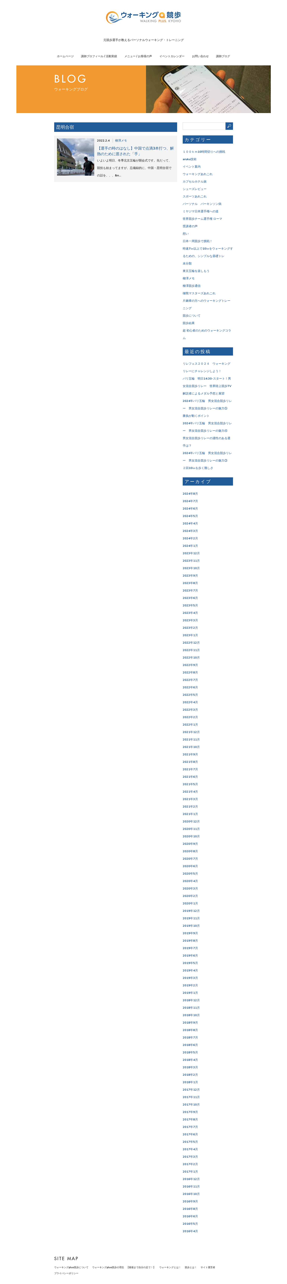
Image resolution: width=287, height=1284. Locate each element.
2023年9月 (190, 576)
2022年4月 (190, 702)
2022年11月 (191, 650)
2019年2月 (190, 985)
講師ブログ (223, 56)
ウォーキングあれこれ (198, 174)
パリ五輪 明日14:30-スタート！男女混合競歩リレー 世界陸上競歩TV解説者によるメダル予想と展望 (207, 386)
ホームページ (65, 56)
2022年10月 (191, 658)
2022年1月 (190, 725)
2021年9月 (190, 754)
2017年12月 (191, 1090)
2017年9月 (190, 1112)
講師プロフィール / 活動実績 (99, 56)
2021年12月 (191, 732)
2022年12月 (191, 643)
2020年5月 (190, 874)
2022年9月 (190, 665)
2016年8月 (190, 1209)
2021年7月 (190, 769)
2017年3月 (190, 1157)
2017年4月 (190, 1149)
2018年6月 (190, 1045)
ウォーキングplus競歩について (71, 1267)
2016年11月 (191, 1187)
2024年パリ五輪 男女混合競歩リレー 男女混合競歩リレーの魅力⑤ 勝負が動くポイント (207, 408)
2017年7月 (190, 1127)
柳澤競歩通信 (192, 286)
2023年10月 (191, 568)
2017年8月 (190, 1119)
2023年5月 (190, 605)
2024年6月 (190, 509)
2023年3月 (190, 620)
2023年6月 (190, 598)
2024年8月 (190, 494)
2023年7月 (190, 591)
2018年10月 (191, 1015)
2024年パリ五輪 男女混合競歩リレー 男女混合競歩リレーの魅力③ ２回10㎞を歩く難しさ (207, 460)
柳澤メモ (121, 141)
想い (186, 234)
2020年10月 (191, 836)
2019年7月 (190, 948)
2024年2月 (190, 538)
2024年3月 (190, 531)
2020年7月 (190, 859)
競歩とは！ (191, 1267)
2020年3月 (190, 889)
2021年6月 (190, 777)
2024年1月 (190, 546)
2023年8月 (190, 583)
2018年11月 (191, 1008)
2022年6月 (190, 687)
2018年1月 (190, 1082)
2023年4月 (190, 613)
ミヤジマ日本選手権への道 (200, 211)
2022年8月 (190, 672)
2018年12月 (191, 1000)
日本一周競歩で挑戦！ (198, 241)
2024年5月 (190, 516)
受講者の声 (190, 226)
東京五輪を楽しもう (196, 271)
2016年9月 (190, 1201)
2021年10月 (191, 747)
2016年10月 (191, 1194)
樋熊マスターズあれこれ (199, 293)
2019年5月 (190, 963)
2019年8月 (190, 941)
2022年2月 (190, 717)
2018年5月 (190, 1052)
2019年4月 (190, 970)
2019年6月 (190, 956)
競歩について (192, 316)
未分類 (187, 263)
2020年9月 (190, 844)
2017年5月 (190, 1142)
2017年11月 (191, 1097)
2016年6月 (190, 1216)
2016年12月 (191, 1179)
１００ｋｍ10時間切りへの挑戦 (204, 152)
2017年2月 (190, 1164)
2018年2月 (190, 1075)
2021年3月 (190, 799)
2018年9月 (190, 1023)
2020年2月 (190, 896)
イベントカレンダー (172, 56)
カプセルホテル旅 (195, 182)
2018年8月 (190, 1030)
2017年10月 (191, 1105)
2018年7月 (190, 1038)
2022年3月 (190, 710)
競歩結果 (189, 323)
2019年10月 (191, 926)
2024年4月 (190, 523)
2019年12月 (191, 911)
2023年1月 (190, 635)
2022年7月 (190, 680)
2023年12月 (191, 553)
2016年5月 (190, 1224)
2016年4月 (190, 1231)
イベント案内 (192, 167)
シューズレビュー (195, 189)
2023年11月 (191, 561)
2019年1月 (190, 993)
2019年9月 (190, 933)
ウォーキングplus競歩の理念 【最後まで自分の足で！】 (124, 1267)
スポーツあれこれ (195, 196)
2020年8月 (190, 851)
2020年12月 (191, 821)
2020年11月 (191, 829)
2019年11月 (191, 918)
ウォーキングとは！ (170, 1267)
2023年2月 (190, 628)
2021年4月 (190, 792)
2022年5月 (190, 695)
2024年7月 (190, 501)
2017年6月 (190, 1134)
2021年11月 (191, 740)
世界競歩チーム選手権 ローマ (202, 219)
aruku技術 (189, 159)
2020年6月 (190, 866)
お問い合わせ (200, 56)
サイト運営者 (208, 1267)
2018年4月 (190, 1060)
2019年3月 (190, 978)
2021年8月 (190, 762)
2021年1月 (190, 814)
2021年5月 (190, 784)
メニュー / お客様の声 (138, 56)
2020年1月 (190, 903)
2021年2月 (190, 807)
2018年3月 (190, 1067)
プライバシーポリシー (66, 1273)
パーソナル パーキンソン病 (202, 204)
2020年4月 (190, 881)
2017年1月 (190, 1172)
